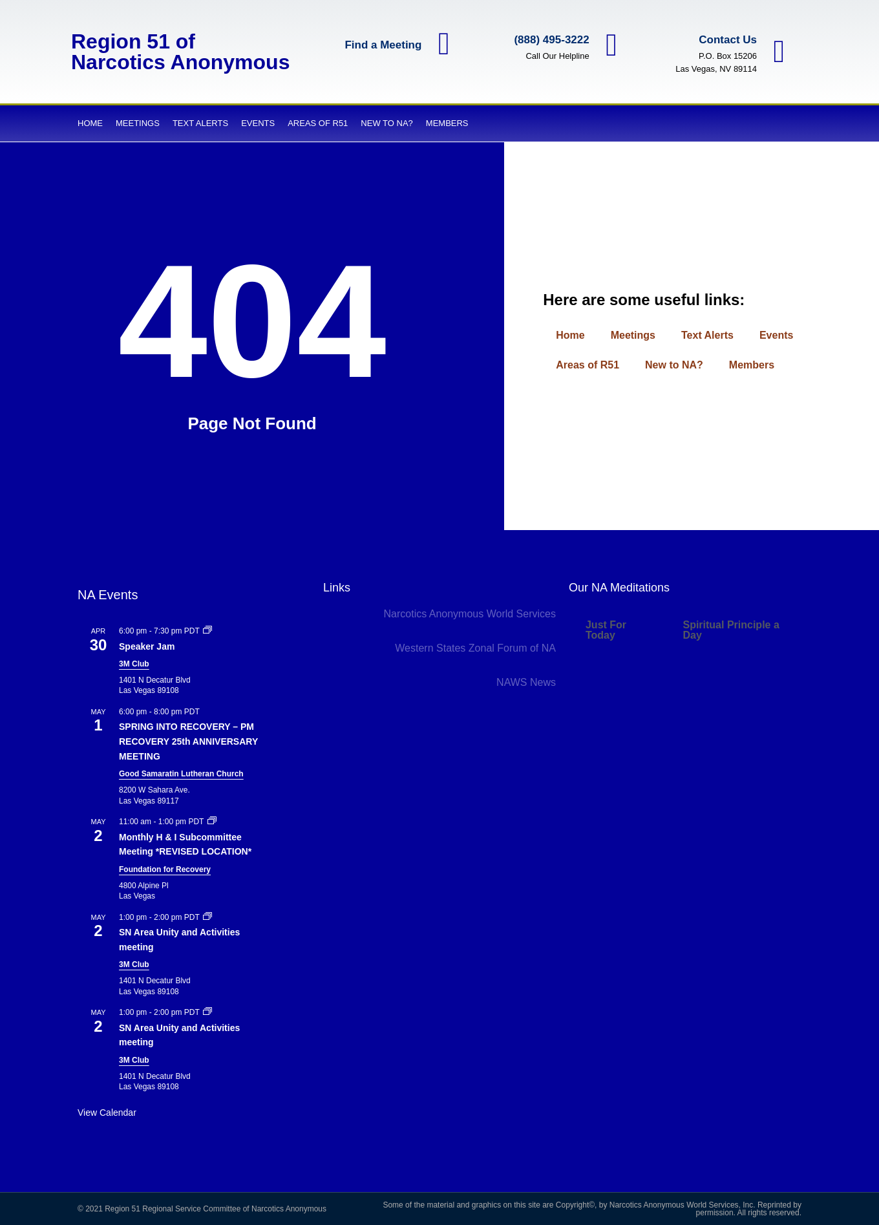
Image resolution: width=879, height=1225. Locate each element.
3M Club (134, 663)
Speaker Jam (147, 646)
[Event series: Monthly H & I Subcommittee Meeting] (212, 821)
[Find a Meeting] (443, 44)
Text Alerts (200, 123)
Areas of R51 (318, 123)
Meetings (138, 123)
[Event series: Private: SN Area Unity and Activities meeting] (207, 1012)
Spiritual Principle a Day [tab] (731, 630)
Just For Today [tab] (606, 630)
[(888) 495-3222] (611, 45)
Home (90, 123)
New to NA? (386, 123)
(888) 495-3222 (550, 40)
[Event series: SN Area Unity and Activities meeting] (207, 917)
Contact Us (727, 40)
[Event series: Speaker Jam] (207, 630)
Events (258, 123)
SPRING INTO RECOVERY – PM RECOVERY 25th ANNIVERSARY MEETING (188, 741)
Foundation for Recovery (165, 869)
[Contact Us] (779, 52)
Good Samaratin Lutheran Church (181, 773)
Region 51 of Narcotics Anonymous (180, 52)
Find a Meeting (382, 45)
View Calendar (107, 1112)
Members (447, 123)
